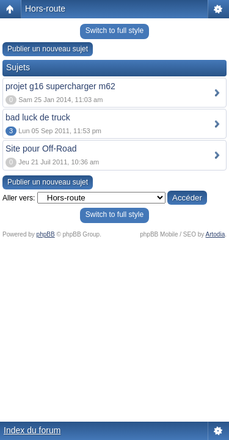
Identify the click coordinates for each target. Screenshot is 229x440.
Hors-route (45, 8)
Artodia (215, 234)
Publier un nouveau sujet (47, 49)
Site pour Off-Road (40, 148)
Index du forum (32, 430)
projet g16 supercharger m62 (60, 86)
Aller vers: (18, 198)
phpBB (46, 234)
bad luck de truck (37, 117)
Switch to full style (114, 30)
